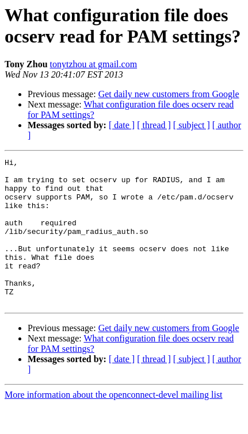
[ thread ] (154, 125)
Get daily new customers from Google (168, 94)
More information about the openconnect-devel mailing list (114, 424)
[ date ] (122, 125)
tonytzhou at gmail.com (94, 64)
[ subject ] (191, 125)
